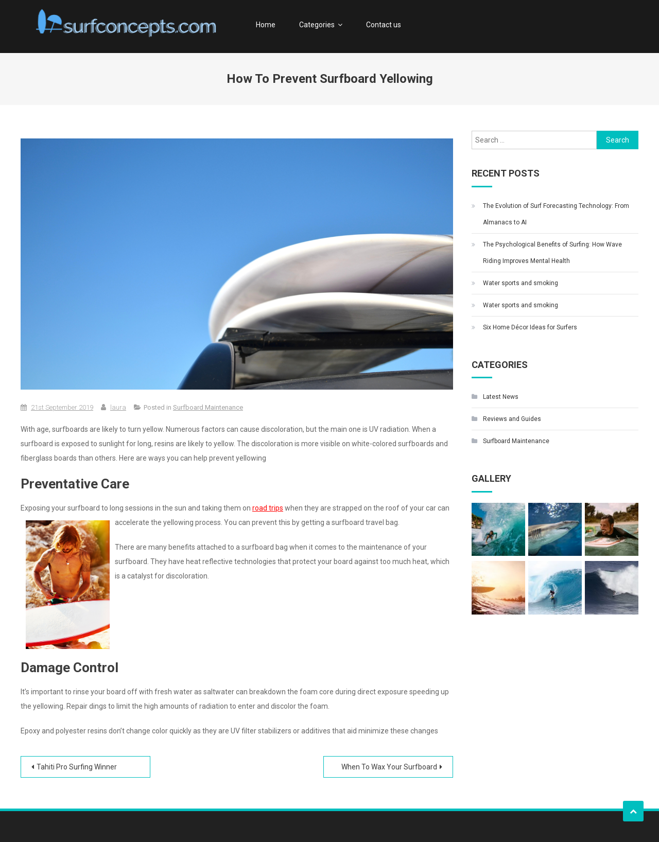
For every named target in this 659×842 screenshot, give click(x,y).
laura (118, 407)
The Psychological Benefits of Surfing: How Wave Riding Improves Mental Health (552, 253)
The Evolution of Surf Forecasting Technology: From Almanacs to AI (556, 214)
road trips (267, 508)
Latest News (500, 396)
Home (265, 25)
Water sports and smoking (520, 283)
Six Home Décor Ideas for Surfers (530, 327)
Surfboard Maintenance (208, 407)
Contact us (383, 25)
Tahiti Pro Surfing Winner (77, 767)
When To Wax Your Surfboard (389, 767)
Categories (317, 25)
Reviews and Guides (512, 419)
